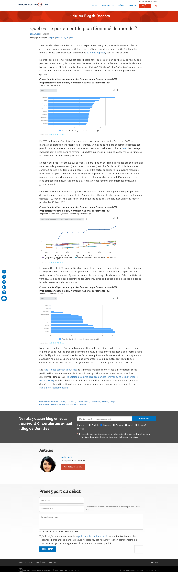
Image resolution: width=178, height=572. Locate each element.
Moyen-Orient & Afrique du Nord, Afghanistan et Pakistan (62, 404)
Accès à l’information (32, 562)
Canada (80, 402)
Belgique (64, 402)
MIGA (71, 570)
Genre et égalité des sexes (49, 402)
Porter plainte (154, 562)
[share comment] (4, 298)
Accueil (94, 5)
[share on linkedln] (4, 287)
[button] (156, 6)
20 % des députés (96, 52)
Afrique (113, 402)
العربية (66, 38)
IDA (61, 570)
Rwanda (105, 402)
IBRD (56, 570)
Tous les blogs (107, 5)
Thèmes (121, 5)
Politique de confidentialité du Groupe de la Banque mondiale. (109, 437)
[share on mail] (4, 272)
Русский (142, 425)
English (51, 38)
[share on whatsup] (4, 292)
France (86, 402)
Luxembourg (95, 402)
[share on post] (4, 282)
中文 (71, 38)
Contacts (132, 5)
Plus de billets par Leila (73, 467)
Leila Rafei (35, 34)
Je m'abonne (144, 419)
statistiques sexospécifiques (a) (60, 369)
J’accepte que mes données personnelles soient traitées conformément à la (115, 435)
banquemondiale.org (148, 1)
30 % (124, 148)
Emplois (44, 562)
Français (44, 38)
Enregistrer (47, 549)
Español (59, 38)
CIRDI (77, 570)
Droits (21, 562)
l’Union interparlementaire (53, 387)
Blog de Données (97, 16)
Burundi (72, 402)
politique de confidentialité (92, 536)
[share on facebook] (4, 277)
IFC (66, 570)
